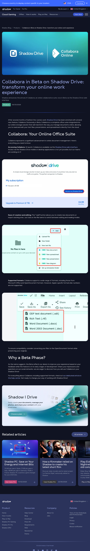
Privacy (72, 520)
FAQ (26, 528)
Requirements (29, 525)
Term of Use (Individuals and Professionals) (78, 514)
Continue (80, 3)
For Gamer (16, 9)
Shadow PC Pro (7, 525)
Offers (21, 14)
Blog (26, 516)
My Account (63, 9)
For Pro (24, 9)
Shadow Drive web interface (66, 147)
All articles (80, 434)
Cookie (72, 524)
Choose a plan (18, 414)
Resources (55, 14)
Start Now (78, 14)
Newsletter (29, 531)
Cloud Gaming (9, 14)
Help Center (29, 513)
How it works (31, 14)
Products (17, 28)
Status (27, 534)
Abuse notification (76, 526)
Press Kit (28, 522)
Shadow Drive (52, 120)
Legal (71, 518)
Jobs (48, 516)
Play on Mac (43, 14)
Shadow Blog (6, 28)
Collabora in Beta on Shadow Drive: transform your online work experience (48, 28)
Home (4, 513)
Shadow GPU (6, 528)
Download (28, 519)
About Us (50, 513)
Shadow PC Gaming (9, 522)
